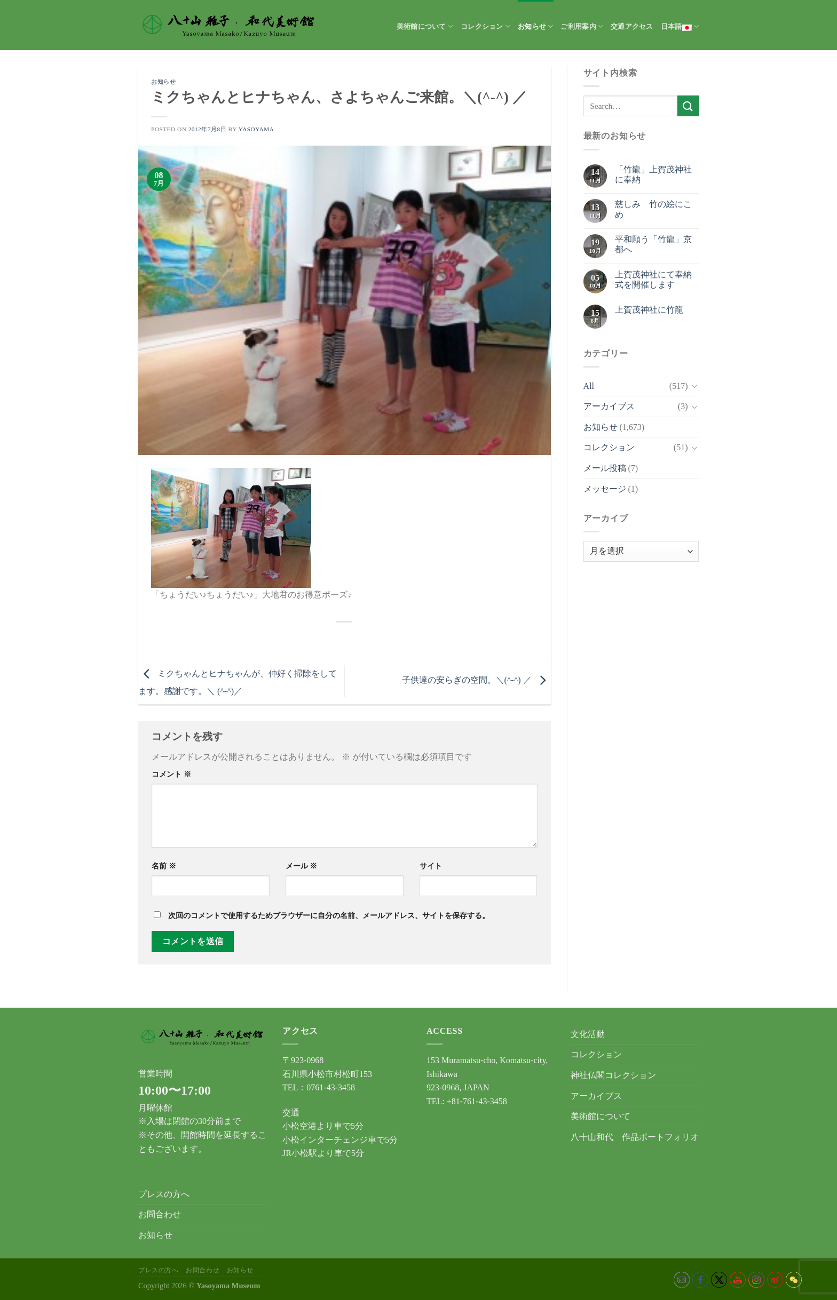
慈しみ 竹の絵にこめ (653, 209)
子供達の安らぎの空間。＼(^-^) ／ (476, 679)
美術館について (425, 26)
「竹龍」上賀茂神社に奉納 (653, 174)
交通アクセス (632, 26)
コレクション (485, 26)
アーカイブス (609, 406)
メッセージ (604, 488)
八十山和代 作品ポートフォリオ (635, 1137)
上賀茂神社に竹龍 (649, 309)
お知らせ (535, 26)
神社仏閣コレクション (613, 1075)
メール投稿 (604, 468)
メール (302, 866)
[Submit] (688, 105)
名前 (164, 866)
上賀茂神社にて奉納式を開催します (653, 279)
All (588, 385)
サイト (431, 866)
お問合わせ (159, 1214)
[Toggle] (694, 385)
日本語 (680, 26)
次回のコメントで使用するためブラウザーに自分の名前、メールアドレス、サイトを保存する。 (328, 915)
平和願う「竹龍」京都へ (653, 244)
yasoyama (256, 129)
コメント (171, 774)
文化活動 (588, 1034)
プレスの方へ (163, 1194)
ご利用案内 (581, 26)
